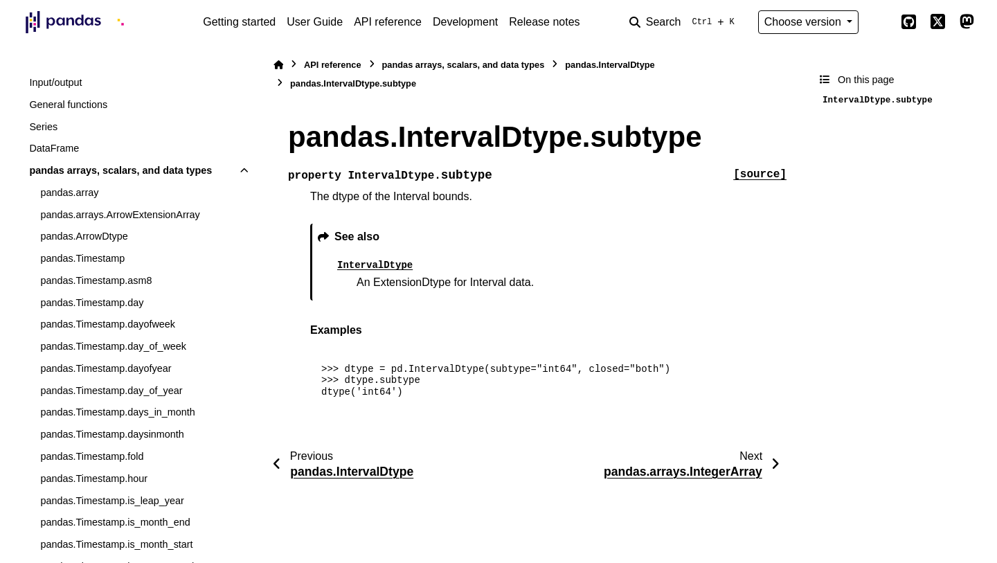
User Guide (315, 22)
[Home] (278, 64)
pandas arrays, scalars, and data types (120, 170)
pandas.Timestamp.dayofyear (105, 368)
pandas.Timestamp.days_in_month (117, 412)
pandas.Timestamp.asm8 (96, 280)
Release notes (544, 22)
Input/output (55, 82)
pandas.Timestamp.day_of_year (111, 390)
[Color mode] (879, 22)
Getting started (239, 22)
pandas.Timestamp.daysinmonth (111, 434)
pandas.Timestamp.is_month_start (116, 544)
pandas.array (69, 192)
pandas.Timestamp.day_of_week (113, 346)
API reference (388, 22)
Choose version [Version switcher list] (804, 22)
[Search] (685, 22)
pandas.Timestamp (82, 258)
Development (465, 22)
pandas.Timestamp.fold (91, 456)
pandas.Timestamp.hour (93, 478)
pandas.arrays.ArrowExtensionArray (119, 214)
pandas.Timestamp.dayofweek (107, 324)
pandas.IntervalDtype (609, 65)
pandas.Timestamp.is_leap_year (111, 500)
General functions (68, 104)
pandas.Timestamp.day (91, 302)
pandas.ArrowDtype (83, 236)
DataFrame (54, 148)
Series (43, 126)
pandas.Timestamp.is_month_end (115, 522)
